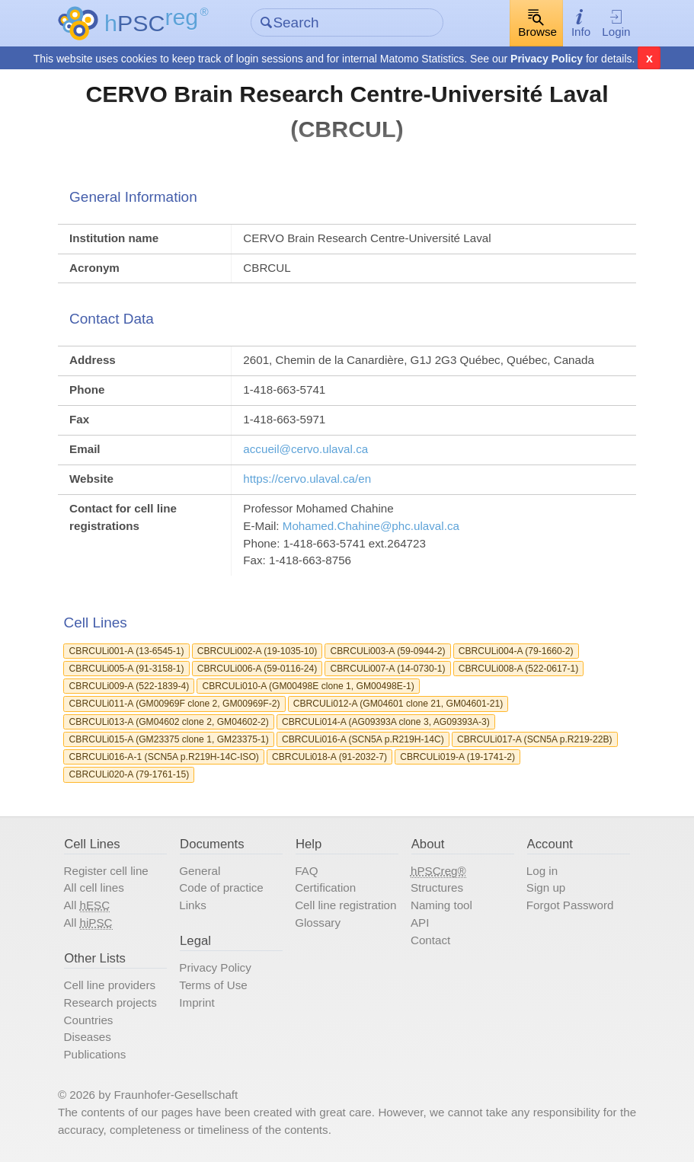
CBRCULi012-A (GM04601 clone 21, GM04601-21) (398, 703)
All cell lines (93, 887)
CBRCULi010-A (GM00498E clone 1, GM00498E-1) (308, 686)
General (199, 870)
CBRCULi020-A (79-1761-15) (129, 774)
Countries (88, 1020)
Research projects (109, 1002)
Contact (430, 940)
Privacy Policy (546, 59)
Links (192, 905)
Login (616, 23)
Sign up (545, 887)
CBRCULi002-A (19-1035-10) (257, 651)
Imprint (196, 1002)
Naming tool (441, 905)
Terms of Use (213, 984)
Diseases (86, 1036)
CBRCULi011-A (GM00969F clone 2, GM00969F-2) (174, 703)
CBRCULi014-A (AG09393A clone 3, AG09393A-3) (386, 722)
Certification (325, 887)
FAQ (306, 870)
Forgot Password (570, 905)
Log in (542, 870)
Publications (94, 1054)
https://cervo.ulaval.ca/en (307, 478)
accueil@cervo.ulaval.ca (305, 448)
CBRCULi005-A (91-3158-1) (126, 668)
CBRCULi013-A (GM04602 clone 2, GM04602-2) (169, 722)
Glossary (318, 922)
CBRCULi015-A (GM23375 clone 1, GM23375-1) (169, 739)
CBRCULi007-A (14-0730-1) (388, 668)
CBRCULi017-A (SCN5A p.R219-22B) (534, 739)
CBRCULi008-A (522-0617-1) (519, 668)
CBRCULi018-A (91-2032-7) (329, 757)
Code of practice (221, 887)
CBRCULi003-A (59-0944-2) (388, 651)
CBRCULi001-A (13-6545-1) (126, 651)
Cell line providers (109, 984)
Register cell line (105, 870)
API (420, 922)
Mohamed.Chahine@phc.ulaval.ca (371, 525)
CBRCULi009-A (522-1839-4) (129, 686)
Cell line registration (345, 905)
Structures (437, 887)
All (86, 905)
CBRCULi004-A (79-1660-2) (516, 651)
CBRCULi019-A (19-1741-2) (457, 757)
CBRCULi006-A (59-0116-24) (257, 668)
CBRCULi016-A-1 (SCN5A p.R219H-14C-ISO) (164, 757)
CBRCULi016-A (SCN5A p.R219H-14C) (363, 739)
